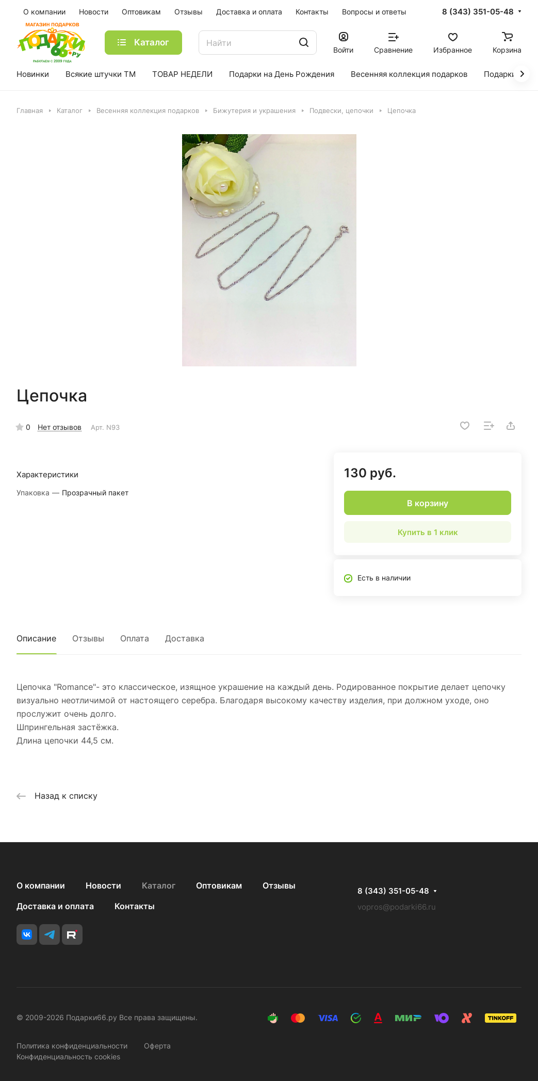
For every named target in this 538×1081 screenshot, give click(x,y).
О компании (41, 885)
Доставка (184, 638)
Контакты (135, 906)
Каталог (158, 885)
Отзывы (88, 638)
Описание (36, 638)
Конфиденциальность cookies (68, 1056)
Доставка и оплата (55, 906)
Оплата (134, 638)
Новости (103, 885)
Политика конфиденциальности (72, 1045)
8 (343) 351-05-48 (478, 12)
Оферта (157, 1045)
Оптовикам (219, 885)
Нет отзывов (59, 427)
